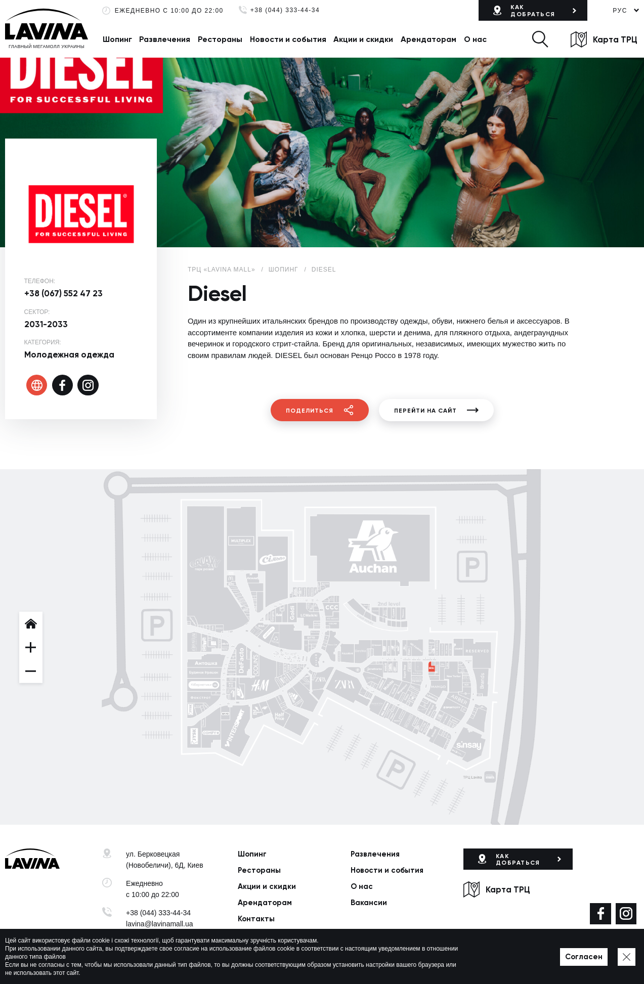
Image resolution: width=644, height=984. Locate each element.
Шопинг (117, 39)
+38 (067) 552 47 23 (63, 293)
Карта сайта (318, 962)
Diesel (324, 269)
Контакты (256, 918)
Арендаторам (428, 39)
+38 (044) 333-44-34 (285, 10)
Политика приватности (259, 962)
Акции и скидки (363, 39)
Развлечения (164, 39)
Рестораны (220, 39)
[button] (540, 39)
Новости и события (288, 39)
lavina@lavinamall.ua (159, 924)
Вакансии (369, 902)
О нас (475, 39)
